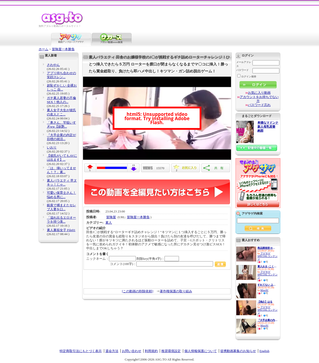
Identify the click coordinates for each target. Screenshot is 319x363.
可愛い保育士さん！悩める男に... (61, 195)
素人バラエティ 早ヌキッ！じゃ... (62, 182)
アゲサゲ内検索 (252, 213)
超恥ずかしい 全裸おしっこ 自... (62, 87)
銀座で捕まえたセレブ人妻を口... (61, 207)
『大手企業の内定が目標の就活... (61, 137)
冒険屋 (111, 217)
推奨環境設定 (171, 351)
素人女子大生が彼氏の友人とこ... (61, 112)
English (264, 351)
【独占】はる (264, 301)
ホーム (43, 49)
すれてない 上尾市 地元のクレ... (267, 284)
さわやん (53, 65)
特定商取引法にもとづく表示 (81, 351)
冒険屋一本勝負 (63, 49)
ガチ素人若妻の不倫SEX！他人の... (61, 100)
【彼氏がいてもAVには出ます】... (62, 157)
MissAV (264, 290)
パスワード (242, 70)
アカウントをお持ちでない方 (259, 99)
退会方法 (111, 351)
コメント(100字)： (168, 264)
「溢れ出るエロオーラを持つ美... (61, 219)
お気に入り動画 (259, 93)
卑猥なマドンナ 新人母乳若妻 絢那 (267, 127)
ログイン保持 (246, 76)
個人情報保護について (200, 351)
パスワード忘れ (259, 105)
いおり (52, 147)
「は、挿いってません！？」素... (61, 170)
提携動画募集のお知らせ (238, 351)
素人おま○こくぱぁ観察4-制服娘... (267, 266)
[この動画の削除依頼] (137, 291)
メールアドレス (243, 64)
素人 (108, 222)
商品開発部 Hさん (267, 248)
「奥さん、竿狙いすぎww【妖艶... (61, 124)
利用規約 (151, 351)
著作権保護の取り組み (176, 291)
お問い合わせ (131, 351)
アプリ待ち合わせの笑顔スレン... (61, 75)
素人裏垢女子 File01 (61, 230)
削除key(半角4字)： (158, 258)
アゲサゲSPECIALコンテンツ (267, 256)
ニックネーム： (111, 258)
